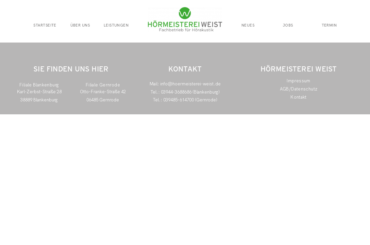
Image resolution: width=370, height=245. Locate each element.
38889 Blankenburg (39, 100)
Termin (329, 25)
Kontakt (298, 97)
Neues (247, 25)
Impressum (298, 81)
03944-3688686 (176, 92)
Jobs (288, 25)
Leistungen (116, 25)
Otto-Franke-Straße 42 (103, 92)
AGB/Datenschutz (299, 89)
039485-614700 (178, 100)
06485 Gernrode (102, 100)
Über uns (80, 25)
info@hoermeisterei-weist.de (190, 84)
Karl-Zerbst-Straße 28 (39, 92)
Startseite (44, 25)
